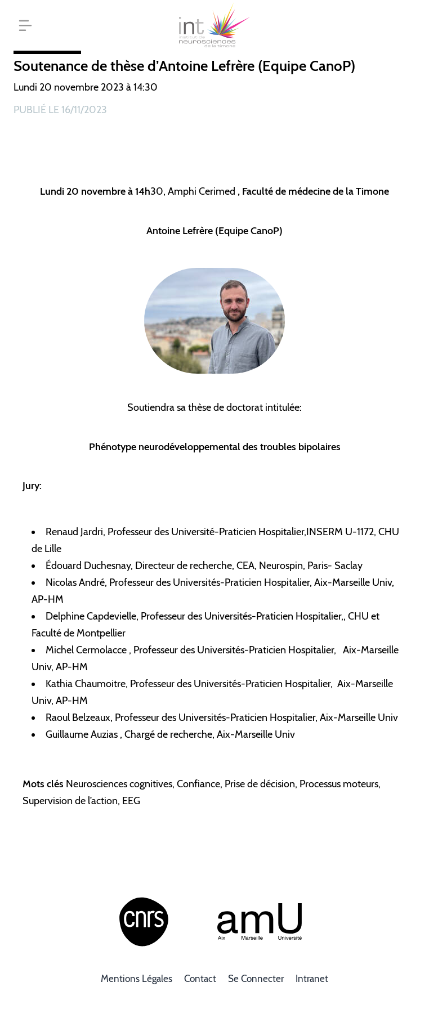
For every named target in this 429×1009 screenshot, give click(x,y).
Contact (200, 978)
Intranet (312, 978)
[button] (25, 25)
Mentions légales (136, 978)
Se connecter (256, 978)
